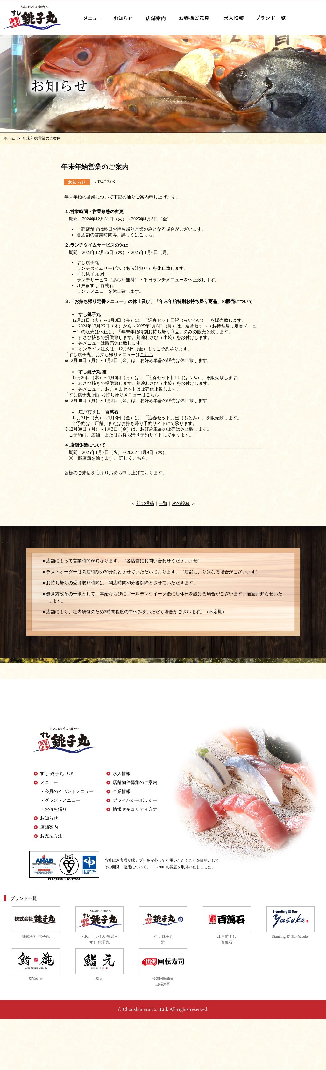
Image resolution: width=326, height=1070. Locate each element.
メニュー (49, 782)
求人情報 (122, 773)
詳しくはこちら (136, 235)
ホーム (9, 138)
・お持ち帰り (53, 809)
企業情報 (122, 791)
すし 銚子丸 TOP (56, 773)
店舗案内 (49, 827)
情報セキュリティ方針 (135, 809)
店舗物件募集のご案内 (135, 782)
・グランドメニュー (60, 800)
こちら (146, 354)
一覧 (163, 503)
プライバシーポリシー (135, 800)
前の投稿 (145, 503)
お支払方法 (51, 836)
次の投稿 (181, 503)
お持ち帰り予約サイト (140, 435)
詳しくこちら (132, 458)
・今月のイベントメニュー (67, 791)
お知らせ (49, 818)
